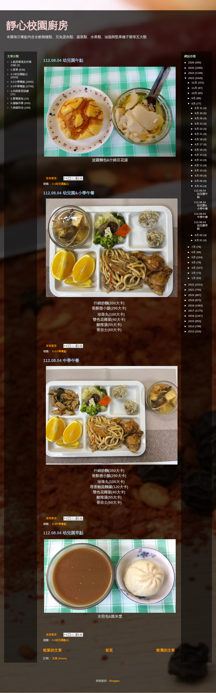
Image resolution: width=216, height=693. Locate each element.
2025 (191, 67)
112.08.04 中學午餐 (61, 360)
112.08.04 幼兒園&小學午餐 (68, 193)
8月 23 (199, 123)
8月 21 (199, 133)
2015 (191, 321)
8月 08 (199, 180)
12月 (195, 82)
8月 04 (199, 186)
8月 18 (199, 139)
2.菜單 (14, 69)
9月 (194, 98)
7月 (194, 246)
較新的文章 (52, 650)
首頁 (109, 650)
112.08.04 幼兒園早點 (63, 533)
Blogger (114, 680)
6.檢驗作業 (16, 103)
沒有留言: (52, 178)
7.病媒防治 (16, 107)
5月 (194, 257)
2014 (191, 326)
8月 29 (199, 118)
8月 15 (199, 154)
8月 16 (199, 149)
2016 (191, 315)
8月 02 (199, 235)
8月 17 (199, 144)
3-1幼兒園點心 (60, 183)
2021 (191, 289)
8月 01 (199, 240)
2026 (191, 62)
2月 (194, 272)
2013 (191, 331)
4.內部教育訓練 (19, 91)
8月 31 (199, 108)
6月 (194, 252)
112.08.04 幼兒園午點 (63, 60)
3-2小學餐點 (59, 351)
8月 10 (199, 170)
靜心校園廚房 (37, 25)
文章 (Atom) (59, 658)
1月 (194, 278)
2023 (191, 78)
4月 (194, 262)
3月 (194, 267)
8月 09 (199, 175)
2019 (191, 300)
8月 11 (199, 165)
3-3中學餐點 (59, 523)
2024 (191, 73)
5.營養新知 (16, 98)
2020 (191, 295)
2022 (191, 284)
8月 (194, 103)
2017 (191, 310)
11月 (195, 87)
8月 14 (199, 160)
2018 (191, 305)
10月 (195, 93)
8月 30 (199, 113)
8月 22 (199, 128)
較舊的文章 (165, 650)
